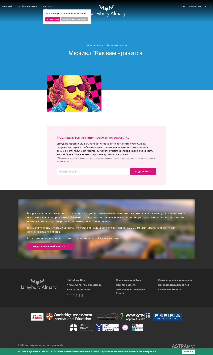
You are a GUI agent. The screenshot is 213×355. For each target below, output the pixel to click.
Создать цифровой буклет (50, 246)
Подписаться (143, 171)
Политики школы (126, 284)
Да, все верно (53, 19)
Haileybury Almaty (94, 45)
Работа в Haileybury (169, 289)
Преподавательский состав (173, 284)
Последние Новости (117, 45)
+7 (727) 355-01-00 (80, 289)
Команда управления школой (175, 280)
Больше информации (145, 351)
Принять (188, 352)
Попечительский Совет (129, 280)
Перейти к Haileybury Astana (74, 19)
